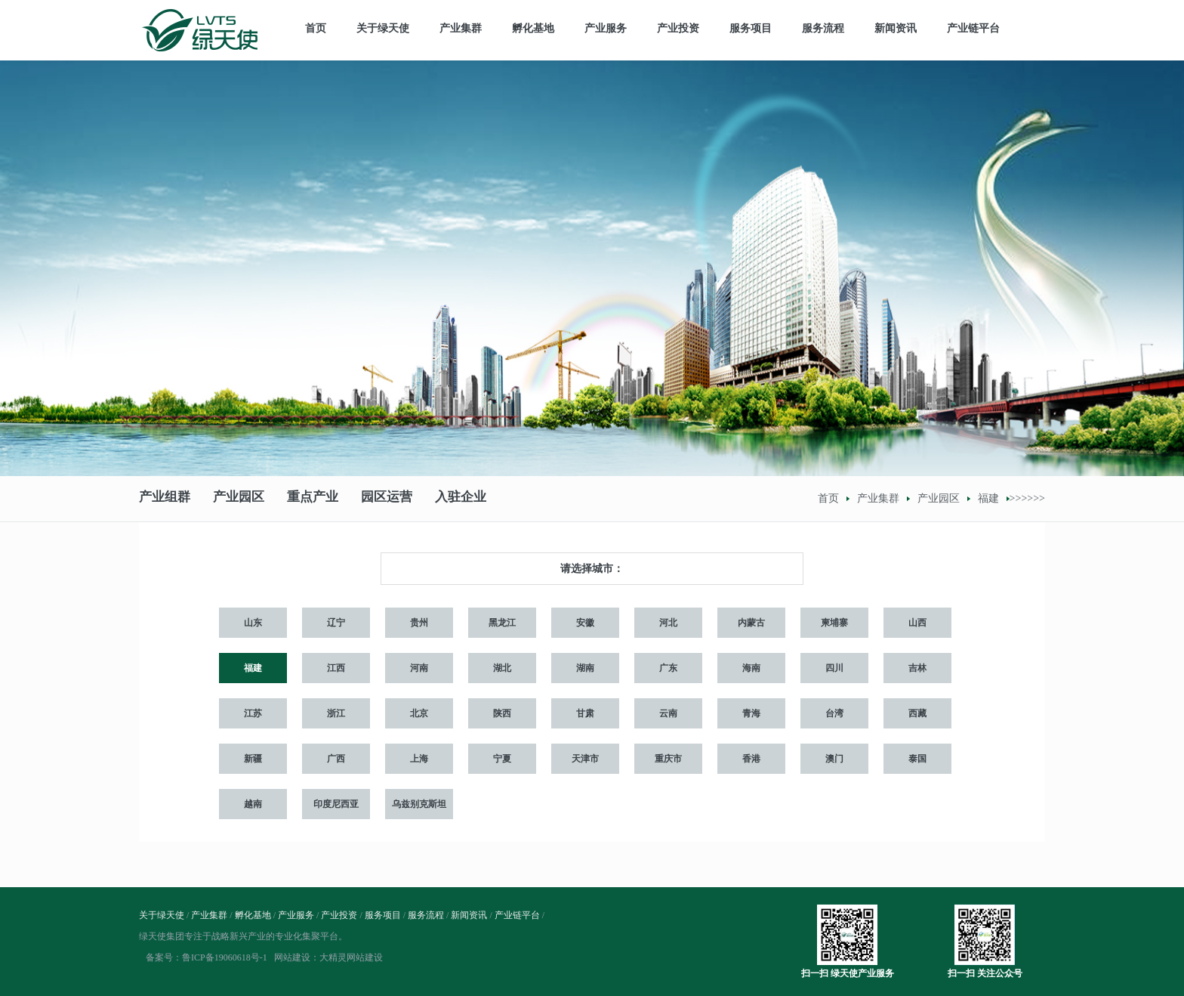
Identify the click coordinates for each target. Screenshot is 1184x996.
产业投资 (678, 28)
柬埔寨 (834, 622)
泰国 (917, 758)
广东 (668, 668)
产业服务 (605, 28)
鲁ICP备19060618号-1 (224, 957)
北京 (419, 713)
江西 (336, 668)
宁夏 (502, 758)
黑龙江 (502, 622)
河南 (419, 668)
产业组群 (164, 498)
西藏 (917, 713)
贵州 (419, 622)
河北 (668, 622)
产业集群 (460, 28)
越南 (253, 804)
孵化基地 (533, 28)
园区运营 (386, 498)
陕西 (502, 713)
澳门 (834, 758)
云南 (668, 713)
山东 (253, 622)
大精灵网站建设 (351, 957)
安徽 (585, 622)
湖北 (502, 668)
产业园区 (238, 498)
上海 (419, 758)
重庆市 (668, 758)
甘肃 (585, 713)
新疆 (253, 758)
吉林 (917, 668)
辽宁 (336, 622)
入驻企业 (460, 498)
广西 (336, 758)
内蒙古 (751, 622)
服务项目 (750, 28)
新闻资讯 (895, 28)
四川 (834, 668)
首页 (315, 28)
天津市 (585, 758)
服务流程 (823, 28)
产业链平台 (973, 28)
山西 (917, 622)
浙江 (336, 713)
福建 (988, 498)
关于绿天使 (382, 28)
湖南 (585, 668)
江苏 (253, 713)
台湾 (834, 713)
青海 (751, 713)
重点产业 (312, 498)
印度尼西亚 (336, 804)
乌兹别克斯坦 (419, 804)
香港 (751, 758)
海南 (751, 668)
